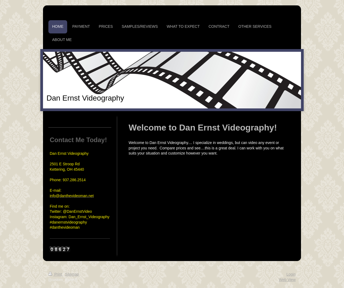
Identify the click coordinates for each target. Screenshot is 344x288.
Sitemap (72, 274)
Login (291, 274)
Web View (287, 279)
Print (55, 274)
